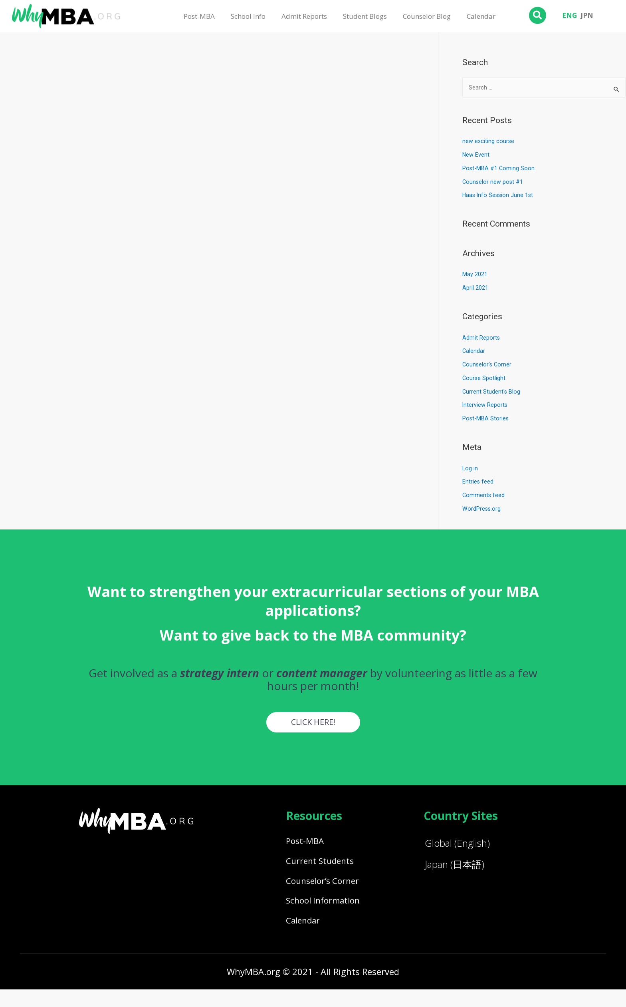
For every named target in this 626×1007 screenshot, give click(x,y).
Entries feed (478, 482)
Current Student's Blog (491, 392)
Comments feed (483, 496)
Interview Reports (485, 405)
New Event (476, 155)
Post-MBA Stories (486, 419)
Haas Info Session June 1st (498, 195)
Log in (470, 469)
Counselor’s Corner (328, 889)
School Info (248, 16)
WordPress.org (481, 509)
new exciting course (488, 141)
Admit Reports (304, 16)
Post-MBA (199, 16)
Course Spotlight (484, 378)
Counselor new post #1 (493, 182)
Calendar (481, 16)
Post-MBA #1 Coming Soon (499, 169)
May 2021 (474, 275)
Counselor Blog (427, 16)
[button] (313, 723)
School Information (328, 912)
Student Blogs (365, 16)
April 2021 (475, 288)
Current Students (325, 866)
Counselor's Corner (487, 365)
